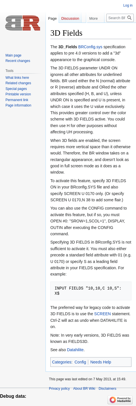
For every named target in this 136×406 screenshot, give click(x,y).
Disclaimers (107, 389)
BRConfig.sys (90, 47)
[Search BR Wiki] (120, 29)
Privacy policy (59, 389)
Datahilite (75, 349)
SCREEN (102, 313)
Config (80, 362)
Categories (61, 362)
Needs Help (100, 362)
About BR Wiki (84, 389)
